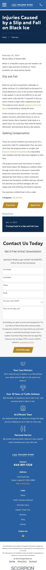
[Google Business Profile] (23, 535)
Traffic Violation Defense (23, 500)
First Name (7, 269)
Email (5, 293)
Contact (23, 524)
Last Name (7, 277)
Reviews (23, 514)
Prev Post (10, 205)
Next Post (35, 205)
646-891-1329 (23, 465)
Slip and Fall (17, 197)
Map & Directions (23, 483)
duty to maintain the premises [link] (15, 152)
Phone (5, 285)
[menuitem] (12, 561)
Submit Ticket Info (23, 510)
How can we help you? (11, 309)
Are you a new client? (11, 301)
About (23, 495)
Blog (23, 519)
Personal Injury (23, 505)
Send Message (23, 350)
